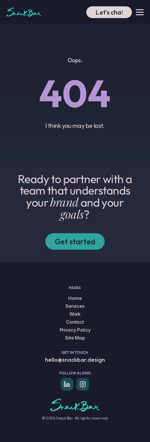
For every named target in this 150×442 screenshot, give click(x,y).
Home (75, 298)
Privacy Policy (75, 330)
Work (75, 314)
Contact (75, 322)
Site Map (75, 338)
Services (75, 306)
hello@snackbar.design (75, 359)
